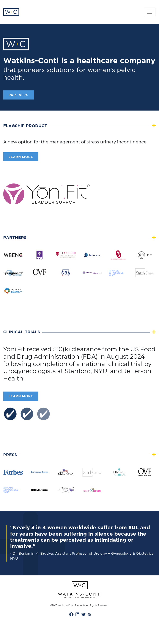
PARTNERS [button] (18, 95)
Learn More (21, 157)
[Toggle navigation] (150, 12)
